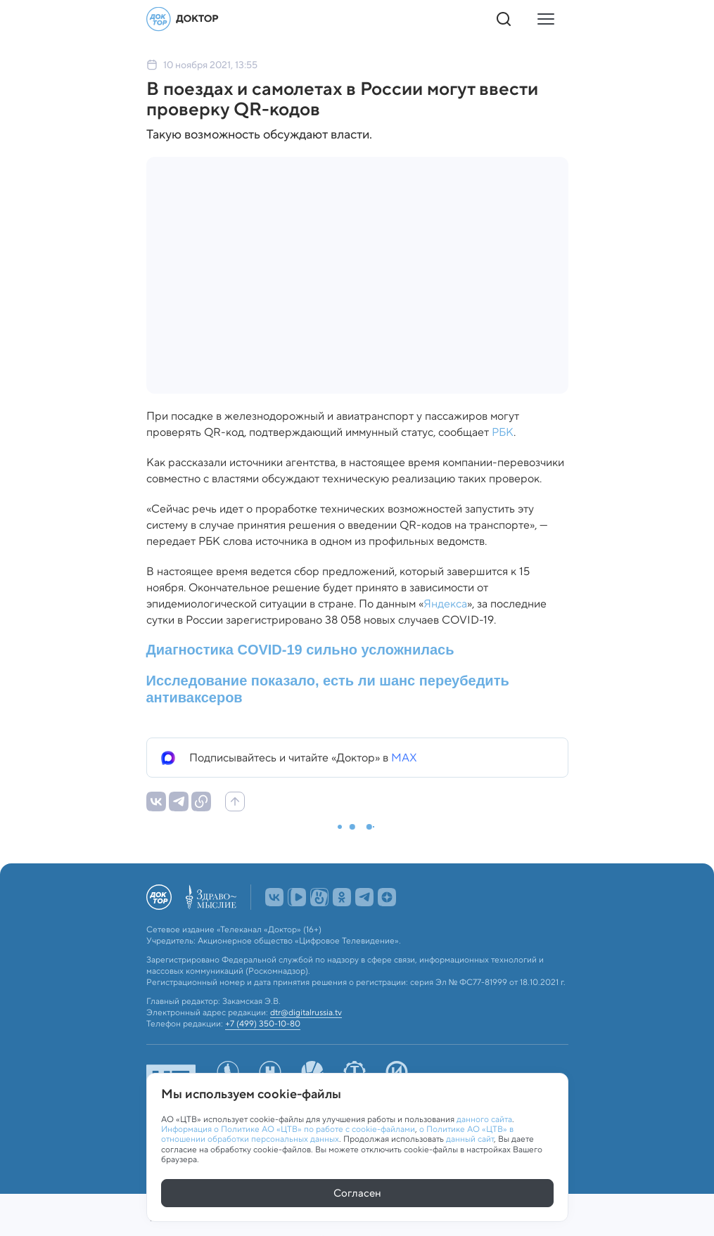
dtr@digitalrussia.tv (306, 1012)
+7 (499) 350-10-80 (262, 1023)
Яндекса (445, 604)
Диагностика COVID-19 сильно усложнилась (300, 649)
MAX (404, 757)
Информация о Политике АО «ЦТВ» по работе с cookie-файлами (288, 1129)
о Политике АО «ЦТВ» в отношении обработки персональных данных (337, 1134)
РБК (503, 432)
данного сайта (484, 1119)
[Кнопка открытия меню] (545, 19)
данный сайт (470, 1139)
